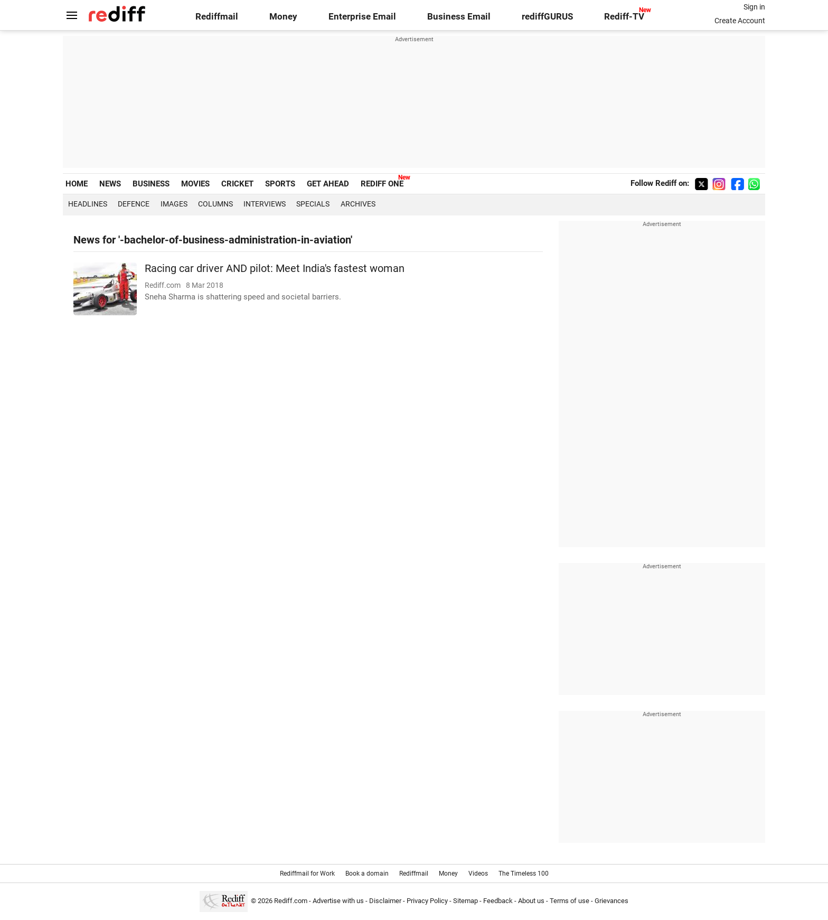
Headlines (87, 204)
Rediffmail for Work (307, 873)
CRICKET (237, 184)
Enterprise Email (362, 17)
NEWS (110, 184)
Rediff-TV (624, 17)
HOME (76, 184)
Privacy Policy (427, 901)
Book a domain (367, 873)
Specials (313, 204)
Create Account (739, 20)
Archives (358, 204)
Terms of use (569, 901)
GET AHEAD (328, 184)
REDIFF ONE (382, 184)
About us (531, 901)
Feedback (498, 901)
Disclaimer (385, 901)
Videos (478, 873)
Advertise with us (338, 901)
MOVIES (195, 184)
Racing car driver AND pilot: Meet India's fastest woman (274, 268)
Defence (133, 204)
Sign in (754, 7)
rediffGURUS (547, 17)
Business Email (459, 17)
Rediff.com (290, 901)
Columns (215, 204)
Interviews (264, 204)
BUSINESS (151, 184)
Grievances (611, 901)
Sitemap (465, 901)
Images (174, 204)
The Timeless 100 (523, 873)
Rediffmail (216, 17)
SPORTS (280, 184)
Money (283, 17)
